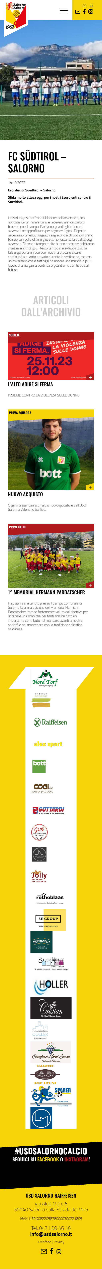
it (91, 5)
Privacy (59, 1241)
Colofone (44, 1241)
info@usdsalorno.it (51, 1233)
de (84, 5)
